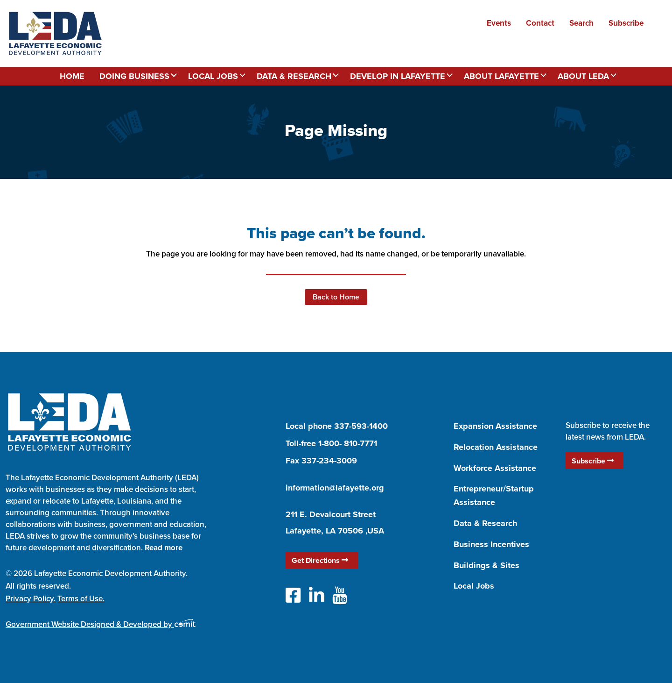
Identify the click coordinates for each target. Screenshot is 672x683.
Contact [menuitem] (540, 22)
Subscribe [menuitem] (626, 22)
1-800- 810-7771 (347, 443)
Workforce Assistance (495, 468)
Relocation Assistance (496, 447)
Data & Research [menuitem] (294, 76)
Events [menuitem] (499, 22)
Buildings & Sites (486, 565)
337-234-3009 (329, 461)
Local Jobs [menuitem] (213, 76)
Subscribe (593, 460)
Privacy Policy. (31, 598)
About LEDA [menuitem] (583, 76)
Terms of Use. (81, 598)
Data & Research (485, 523)
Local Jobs (474, 586)
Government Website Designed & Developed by (101, 624)
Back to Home (336, 297)
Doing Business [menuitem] (134, 76)
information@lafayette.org (335, 488)
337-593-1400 (361, 426)
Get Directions (320, 560)
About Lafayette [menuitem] (501, 76)
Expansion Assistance (495, 426)
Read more (163, 547)
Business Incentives (491, 544)
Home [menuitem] (72, 76)
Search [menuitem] (581, 22)
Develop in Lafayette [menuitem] (397, 76)
